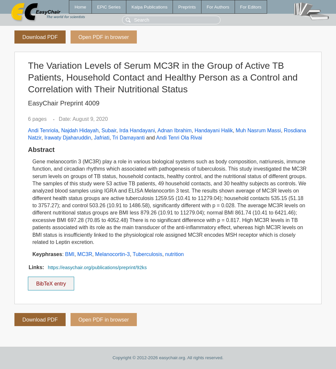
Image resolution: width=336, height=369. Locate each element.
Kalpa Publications (150, 7)
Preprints (187, 7)
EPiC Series (109, 7)
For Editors (251, 7)
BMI (69, 254)
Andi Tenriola (43, 130)
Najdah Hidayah (79, 130)
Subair (108, 130)
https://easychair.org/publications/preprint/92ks (97, 267)
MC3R (84, 254)
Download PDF (40, 37)
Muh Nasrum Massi (258, 130)
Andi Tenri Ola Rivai (179, 137)
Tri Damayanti (128, 137)
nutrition (174, 254)
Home (80, 7)
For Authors (218, 7)
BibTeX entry (51, 281)
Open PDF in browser (103, 37)
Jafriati (101, 137)
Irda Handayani (137, 130)
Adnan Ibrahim (175, 130)
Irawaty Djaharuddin (67, 137)
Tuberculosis (147, 254)
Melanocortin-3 (112, 254)
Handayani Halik (214, 130)
